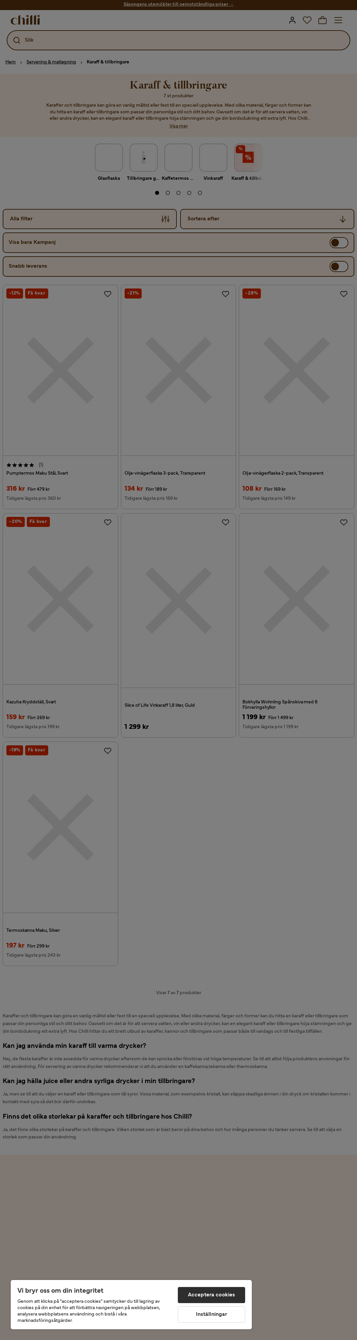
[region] (131, 1304)
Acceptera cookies (211, 1295)
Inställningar (211, 1314)
